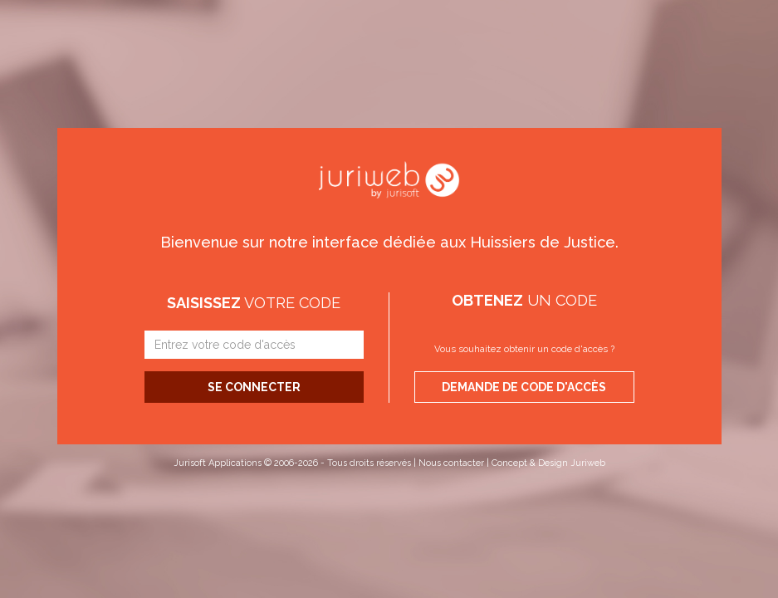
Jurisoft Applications (218, 463)
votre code (253, 302)
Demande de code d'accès (524, 387)
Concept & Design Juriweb (548, 463)
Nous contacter (451, 463)
